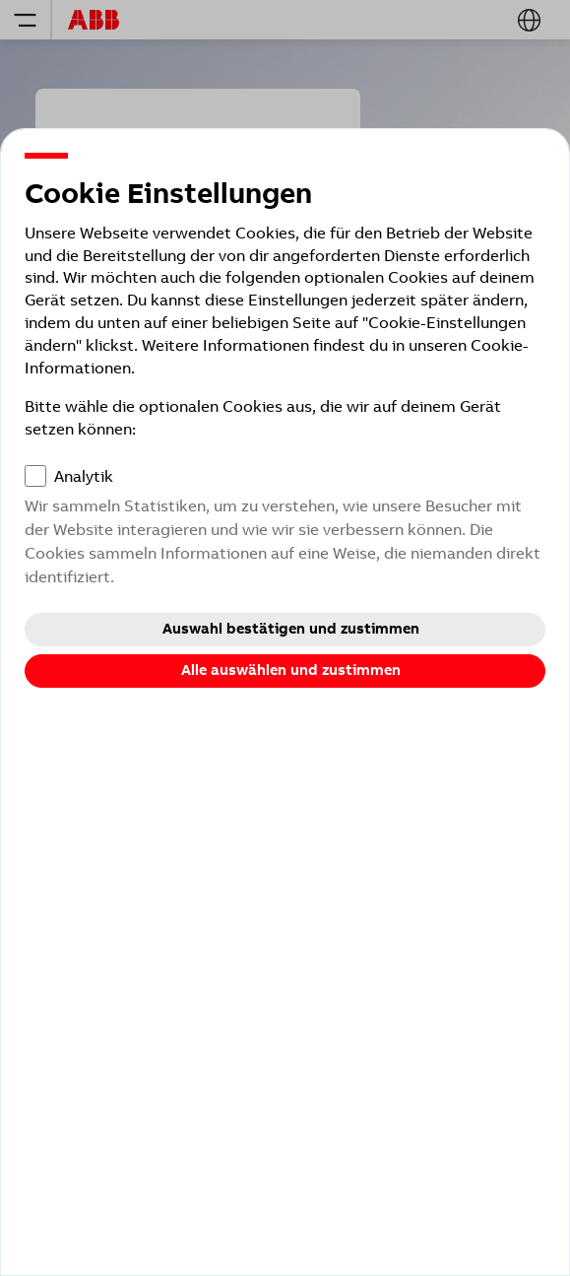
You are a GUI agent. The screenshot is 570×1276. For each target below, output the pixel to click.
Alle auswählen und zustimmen (291, 670)
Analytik (83, 476)
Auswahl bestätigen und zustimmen (290, 628)
